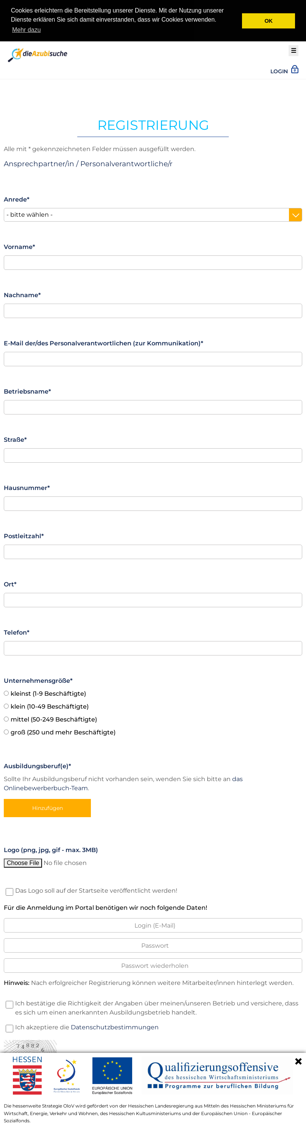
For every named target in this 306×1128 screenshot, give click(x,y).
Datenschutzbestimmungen (115, 1025)
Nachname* (22, 293)
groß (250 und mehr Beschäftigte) (63, 730)
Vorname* (19, 245)
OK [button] (268, 21)
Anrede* (17, 197)
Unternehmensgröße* (38, 678)
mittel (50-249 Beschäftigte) (54, 717)
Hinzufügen (47, 806)
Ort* (10, 582)
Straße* (15, 437)
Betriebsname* (27, 389)
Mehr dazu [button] (26, 30)
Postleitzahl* (24, 534)
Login (284, 69)
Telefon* (17, 630)
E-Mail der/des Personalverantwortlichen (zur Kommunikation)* (103, 341)
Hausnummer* (27, 486)
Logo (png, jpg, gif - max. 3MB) (51, 848)
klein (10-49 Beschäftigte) (50, 704)
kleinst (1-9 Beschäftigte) (48, 691)
